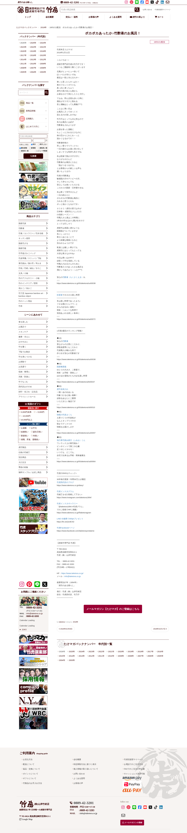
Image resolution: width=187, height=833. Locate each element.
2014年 (72, 656)
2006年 (150, 656)
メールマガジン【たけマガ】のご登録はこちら (112, 609)
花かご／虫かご (25, 288)
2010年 (111, 656)
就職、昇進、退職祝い (30, 439)
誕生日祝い (37, 432)
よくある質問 (115, 17)
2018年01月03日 (66, 629)
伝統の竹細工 (24, 452)
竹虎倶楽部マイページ (162, 9)
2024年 (82, 651)
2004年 (62, 660)
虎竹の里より (137, 17)
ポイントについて (30, 774)
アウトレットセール (27, 397)
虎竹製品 (22, 447)
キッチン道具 (24, 238)
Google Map (25, 819)
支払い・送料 (72, 17)
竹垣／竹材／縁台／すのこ (30, 268)
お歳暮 (24, 428)
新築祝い (25, 436)
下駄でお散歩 (24, 352)
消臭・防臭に (24, 377)
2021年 (111, 651)
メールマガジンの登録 (132, 823)
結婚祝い (25, 432)
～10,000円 (26, 416)
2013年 (82, 656)
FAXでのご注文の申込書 (134, 769)
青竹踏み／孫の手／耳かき (30, 263)
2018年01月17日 (159, 629)
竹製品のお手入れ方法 (32, 783)
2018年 (75, 622)
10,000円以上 (26, 420)
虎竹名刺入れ (62, 389)
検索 (34, 156)
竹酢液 (65, 341)
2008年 (131, 656)
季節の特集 (23, 467)
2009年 (121, 656)
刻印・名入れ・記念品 (28, 392)
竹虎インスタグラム (65, 491)
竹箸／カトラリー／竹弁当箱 (31, 233)
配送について (28, 764)
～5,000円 (40, 412)
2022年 (101, 651)
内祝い (36, 436)
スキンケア (23, 332)
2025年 (72, 651)
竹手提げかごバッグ (27, 253)
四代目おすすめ (25, 387)
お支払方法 (27, 759)
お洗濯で (22, 367)
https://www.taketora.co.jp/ (72, 573)
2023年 (92, 651)
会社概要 (50, 17)
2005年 (160, 656)
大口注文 (22, 462)
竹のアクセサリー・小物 (29, 278)
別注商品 (22, 457)
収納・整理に (24, 372)
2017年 (150, 651)
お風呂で (22, 327)
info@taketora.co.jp (72, 576)
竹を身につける (25, 357)
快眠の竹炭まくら (64, 415)
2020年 (121, 651)
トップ (28, 17)
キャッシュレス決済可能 (134, 774)
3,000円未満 (26, 412)
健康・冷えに (24, 337)
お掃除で (22, 362)
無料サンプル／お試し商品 (30, 472)
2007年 (141, 656)
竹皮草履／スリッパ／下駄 (30, 258)
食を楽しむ (23, 322)
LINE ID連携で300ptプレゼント (70, 519)
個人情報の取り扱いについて (85, 769)
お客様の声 (94, 17)
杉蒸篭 (60, 295)
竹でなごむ (23, 382)
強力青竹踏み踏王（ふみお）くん (71, 440)
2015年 (62, 656)
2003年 (72, 660)
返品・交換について (31, 769)
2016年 (160, 651)
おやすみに (23, 342)
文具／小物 (23, 273)
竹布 (20, 306)
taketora (62, 622)
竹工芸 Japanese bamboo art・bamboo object (32, 294)
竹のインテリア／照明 (28, 283)
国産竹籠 (22, 248)
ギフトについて (29, 778)
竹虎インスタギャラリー (67, 503)
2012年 (92, 656)
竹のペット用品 (25, 301)
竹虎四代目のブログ (65, 482)
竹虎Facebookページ (66, 528)
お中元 (34, 428)
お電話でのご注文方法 (133, 764)
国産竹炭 (22, 223)
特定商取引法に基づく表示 (84, 764)
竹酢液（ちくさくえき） (73, 277)
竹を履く (22, 347)
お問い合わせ (147, 9)
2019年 (131, 651)
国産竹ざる (23, 243)
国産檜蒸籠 (61, 367)
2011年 (101, 656)
